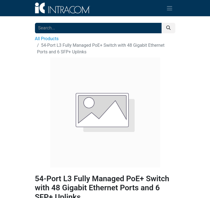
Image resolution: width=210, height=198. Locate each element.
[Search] (168, 28)
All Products (47, 38)
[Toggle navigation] (169, 8)
